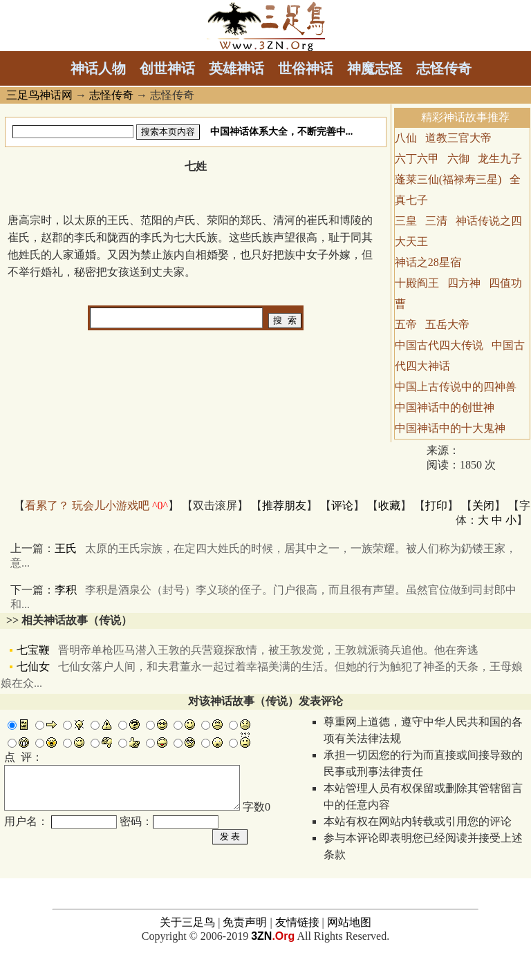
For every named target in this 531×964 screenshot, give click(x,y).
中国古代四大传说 (439, 345)
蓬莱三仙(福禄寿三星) (448, 179)
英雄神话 (236, 68)
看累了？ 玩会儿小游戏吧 (96, 505)
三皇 (406, 221)
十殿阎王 (417, 283)
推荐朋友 (284, 505)
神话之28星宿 (428, 262)
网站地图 (349, 931)
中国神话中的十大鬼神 (450, 428)
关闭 (483, 505)
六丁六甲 (417, 158)
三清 (436, 221)
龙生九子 (500, 158)
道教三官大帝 (458, 138)
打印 (436, 505)
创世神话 (167, 68)
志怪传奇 (444, 68)
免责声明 (245, 931)
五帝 (406, 324)
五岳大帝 (447, 324)
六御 (458, 158)
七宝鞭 (247, 650)
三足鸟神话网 (39, 95)
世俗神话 (305, 68)
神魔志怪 (374, 68)
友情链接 (297, 931)
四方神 (464, 283)
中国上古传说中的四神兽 (455, 387)
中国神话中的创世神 (444, 407)
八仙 (406, 138)
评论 (342, 505)
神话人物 (98, 68)
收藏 (389, 505)
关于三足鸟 (187, 931)
